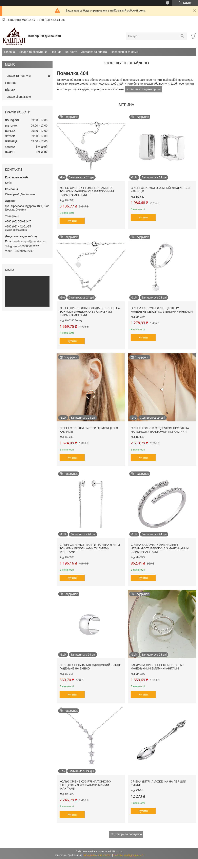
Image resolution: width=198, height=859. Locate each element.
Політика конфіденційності (128, 855)
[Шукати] (182, 36)
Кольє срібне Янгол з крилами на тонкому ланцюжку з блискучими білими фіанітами (87, 191)
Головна (9, 51)
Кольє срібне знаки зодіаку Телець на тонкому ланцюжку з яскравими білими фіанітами (90, 311)
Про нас (56, 51)
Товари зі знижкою (18, 96)
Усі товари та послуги (125, 834)
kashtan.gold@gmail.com (29, 241)
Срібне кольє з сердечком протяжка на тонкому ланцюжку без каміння (160, 429)
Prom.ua (117, 851)
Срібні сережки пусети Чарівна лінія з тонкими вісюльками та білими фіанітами (90, 548)
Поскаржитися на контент (97, 855)
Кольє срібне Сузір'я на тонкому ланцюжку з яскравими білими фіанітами (85, 785)
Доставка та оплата (94, 51)
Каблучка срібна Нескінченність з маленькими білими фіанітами (157, 666)
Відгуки (10, 89)
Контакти (71, 51)
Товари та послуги (31, 51)
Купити (72, 220)
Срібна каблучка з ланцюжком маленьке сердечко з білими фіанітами (162, 309)
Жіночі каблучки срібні (145, 89)
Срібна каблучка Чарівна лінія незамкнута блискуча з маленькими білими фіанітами (160, 548)
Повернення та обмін (125, 51)
